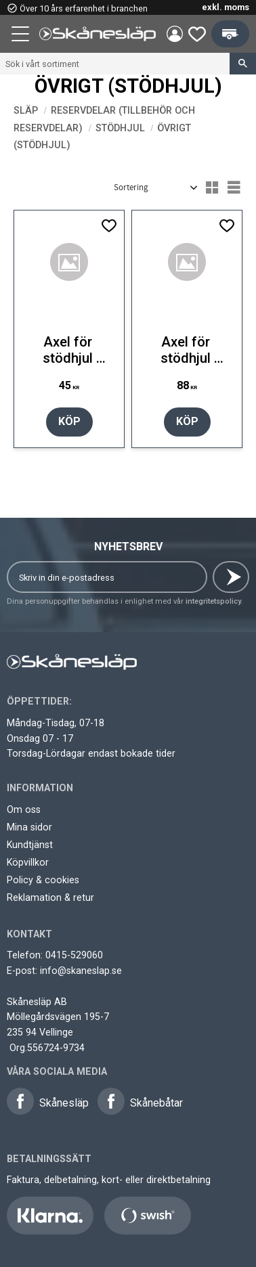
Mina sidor (29, 827)
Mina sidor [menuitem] (175, 34)
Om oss (24, 809)
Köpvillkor (28, 862)
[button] (22, 36)
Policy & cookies (43, 879)
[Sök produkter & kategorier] (115, 63)
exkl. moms (225, 7)
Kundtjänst (30, 844)
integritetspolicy (213, 601)
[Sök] (243, 63)
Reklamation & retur (50, 897)
